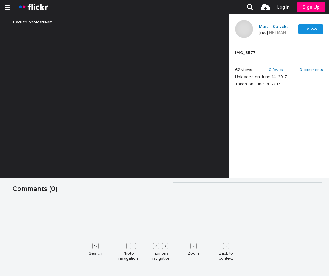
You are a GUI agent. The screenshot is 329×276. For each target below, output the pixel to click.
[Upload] (265, 7)
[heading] (33, 7)
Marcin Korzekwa (275, 27)
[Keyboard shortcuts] (164, 250)
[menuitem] (250, 7)
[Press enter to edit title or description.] (279, 54)
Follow (310, 28)
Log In (283, 7)
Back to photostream (29, 22)
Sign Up (311, 7)
